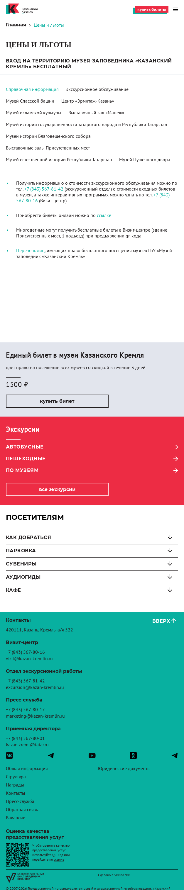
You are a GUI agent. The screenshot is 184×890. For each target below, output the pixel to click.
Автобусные (25, 447)
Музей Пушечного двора (144, 159)
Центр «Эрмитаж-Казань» (87, 101)
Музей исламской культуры (33, 113)
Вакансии (16, 818)
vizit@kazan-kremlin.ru (29, 658)
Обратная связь (22, 809)
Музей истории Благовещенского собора (48, 136)
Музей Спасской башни (30, 101)
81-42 (57, 189)
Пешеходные (26, 458)
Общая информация (27, 768)
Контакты (15, 793)
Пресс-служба (20, 801)
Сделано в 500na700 (114, 875)
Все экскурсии (57, 489)
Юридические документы (124, 768)
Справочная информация (32, 89)
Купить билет (57, 401)
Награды (15, 785)
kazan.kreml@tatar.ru (27, 745)
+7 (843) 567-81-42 (25, 681)
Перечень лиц (30, 250)
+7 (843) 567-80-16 (25, 652)
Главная (16, 25)
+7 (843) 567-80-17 (25, 709)
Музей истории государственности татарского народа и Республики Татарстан (86, 124)
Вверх (161, 621)
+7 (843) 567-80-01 (25, 738)
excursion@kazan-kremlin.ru (35, 687)
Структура (16, 776)
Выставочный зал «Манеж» (96, 113)
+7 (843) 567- (37, 189)
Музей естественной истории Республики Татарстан (59, 159)
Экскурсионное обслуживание (97, 89)
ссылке (104, 215)
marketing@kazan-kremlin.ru (35, 716)
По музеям (22, 470)
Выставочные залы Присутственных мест (48, 148)
